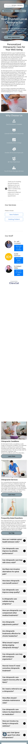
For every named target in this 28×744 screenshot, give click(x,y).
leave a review (14, 608)
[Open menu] (26, 6)
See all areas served (6, 689)
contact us (16, 91)
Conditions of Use (23, 739)
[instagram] (5, 702)
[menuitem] (3, 731)
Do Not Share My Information (13, 739)
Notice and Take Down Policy (8, 740)
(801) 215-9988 (5, 695)
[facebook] (2, 702)
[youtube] (7, 702)
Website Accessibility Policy (20, 740)
